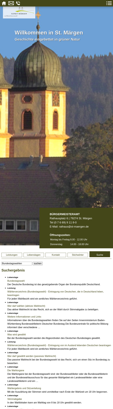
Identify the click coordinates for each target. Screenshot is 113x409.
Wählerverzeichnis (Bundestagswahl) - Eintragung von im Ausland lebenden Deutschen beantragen (59, 345)
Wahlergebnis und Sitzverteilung (24, 388)
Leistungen (12, 255)
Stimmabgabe (14, 399)
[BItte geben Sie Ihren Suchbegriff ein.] (16, 263)
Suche (99, 255)
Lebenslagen (34, 255)
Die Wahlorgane (15, 370)
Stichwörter (78, 255)
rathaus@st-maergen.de (74, 226)
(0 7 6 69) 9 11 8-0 (65, 222)
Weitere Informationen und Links (24, 316)
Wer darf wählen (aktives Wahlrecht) (26, 306)
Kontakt (56, 255)
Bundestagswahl (16, 281)
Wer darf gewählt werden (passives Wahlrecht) (31, 356)
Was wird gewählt (16, 334)
